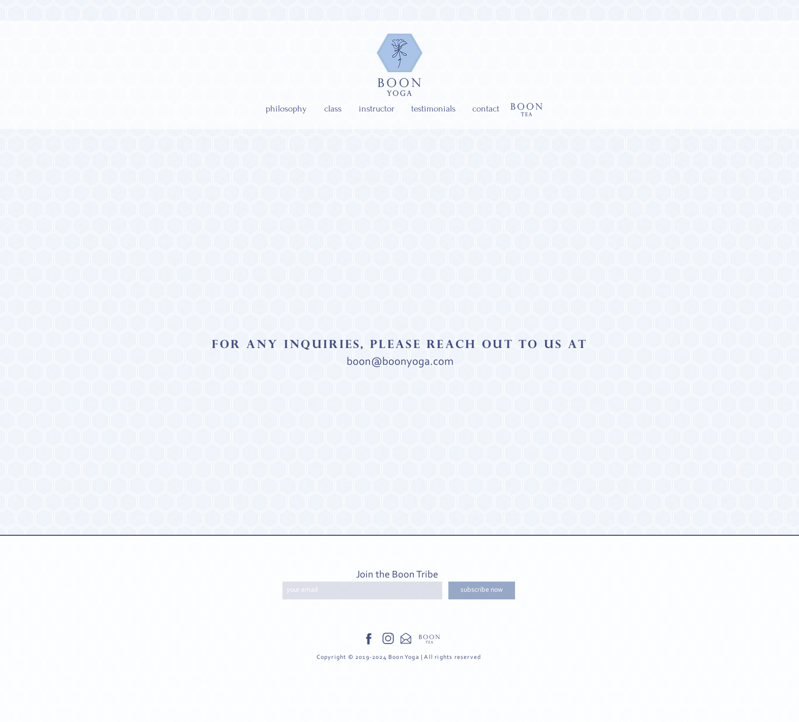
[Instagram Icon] (388, 639)
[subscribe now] (481, 590)
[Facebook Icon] (369, 639)
